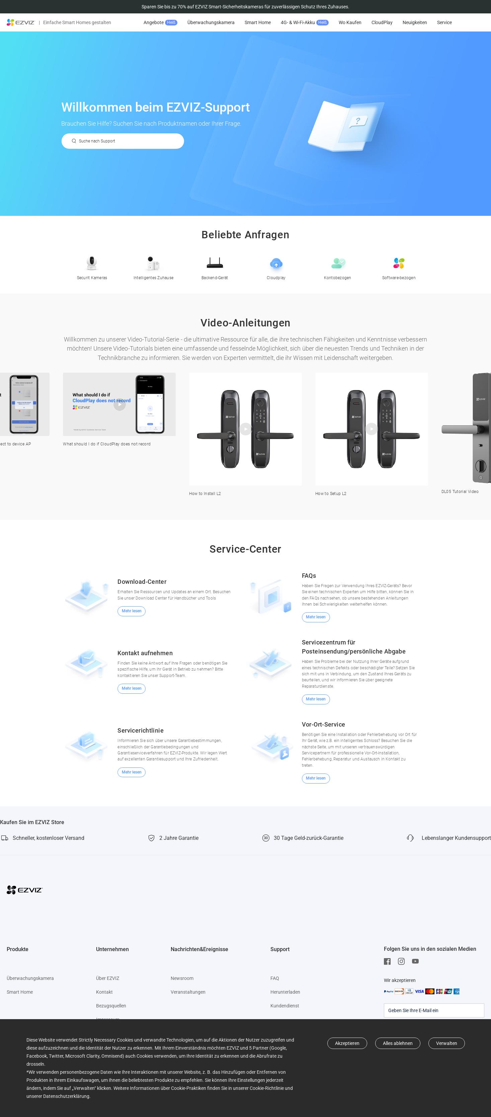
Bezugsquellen (111, 1005)
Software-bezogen (399, 266)
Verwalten (446, 1043)
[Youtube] (417, 961)
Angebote (160, 22)
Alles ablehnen (398, 1043)
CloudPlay (382, 22)
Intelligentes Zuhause (153, 266)
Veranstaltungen (188, 992)
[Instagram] (403, 961)
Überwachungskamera (211, 22)
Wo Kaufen (350, 22)
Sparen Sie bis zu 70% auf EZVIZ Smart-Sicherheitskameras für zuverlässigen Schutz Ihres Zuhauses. (245, 6)
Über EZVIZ (107, 978)
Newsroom (182, 978)
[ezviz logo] (21, 22)
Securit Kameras (92, 266)
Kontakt (104, 992)
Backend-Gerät (214, 266)
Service (444, 22)
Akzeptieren (347, 1043)
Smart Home (258, 22)
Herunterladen (285, 992)
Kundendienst (284, 1005)
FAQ (274, 978)
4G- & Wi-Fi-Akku (305, 22)
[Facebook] (389, 961)
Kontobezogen (337, 266)
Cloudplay (276, 266)
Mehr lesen (132, 611)
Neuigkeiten (415, 22)
